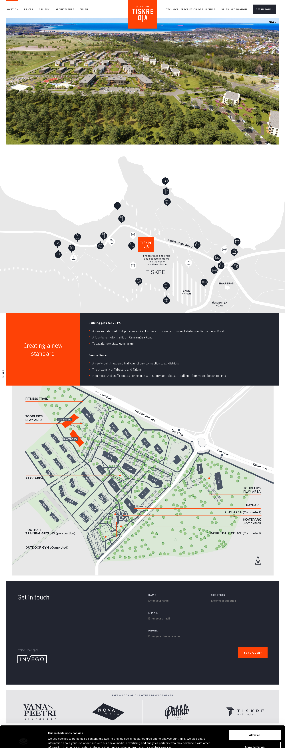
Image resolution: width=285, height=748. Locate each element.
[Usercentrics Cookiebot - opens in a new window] (23, 741)
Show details (190, 738)
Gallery (44, 9)
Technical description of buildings (190, 9)
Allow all (254, 714)
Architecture (64, 9)
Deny (254, 738)
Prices (28, 9)
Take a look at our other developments (142, 695)
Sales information (234, 9)
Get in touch (264, 9)
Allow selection (254, 726)
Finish (84, 9)
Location (12, 9)
